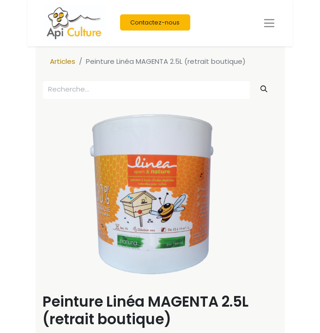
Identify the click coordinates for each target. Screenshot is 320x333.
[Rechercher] (264, 89)
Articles (62, 61)
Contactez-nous (155, 22)
